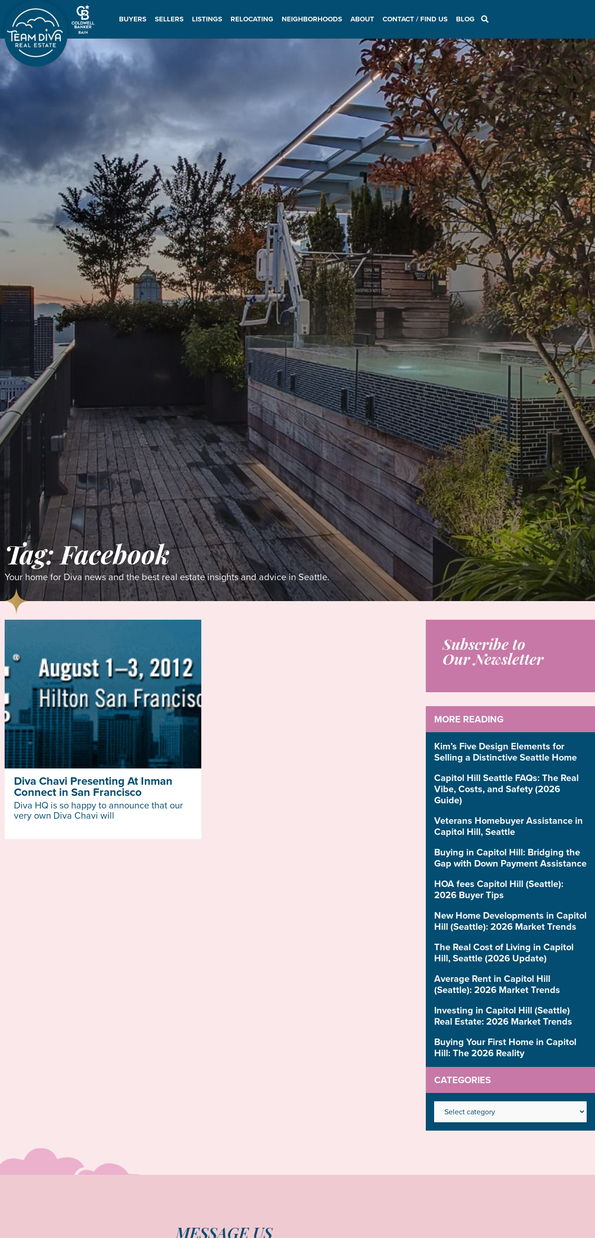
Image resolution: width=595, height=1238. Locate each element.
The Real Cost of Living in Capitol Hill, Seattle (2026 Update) (504, 952)
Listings (207, 19)
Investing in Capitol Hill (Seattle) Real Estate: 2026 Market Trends (503, 1015)
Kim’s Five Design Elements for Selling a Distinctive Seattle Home (505, 751)
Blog (465, 19)
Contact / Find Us (415, 19)
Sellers (169, 19)
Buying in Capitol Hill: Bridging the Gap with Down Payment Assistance (510, 857)
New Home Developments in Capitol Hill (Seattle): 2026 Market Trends (510, 920)
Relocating (252, 19)
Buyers (132, 19)
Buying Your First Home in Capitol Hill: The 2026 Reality (505, 1047)
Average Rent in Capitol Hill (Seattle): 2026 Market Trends (497, 984)
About (362, 19)
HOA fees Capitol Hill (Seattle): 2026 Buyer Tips (498, 889)
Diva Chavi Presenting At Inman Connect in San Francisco (93, 787)
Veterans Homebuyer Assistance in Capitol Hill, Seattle (508, 826)
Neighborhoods (312, 19)
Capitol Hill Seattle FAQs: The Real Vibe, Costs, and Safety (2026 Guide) (506, 789)
